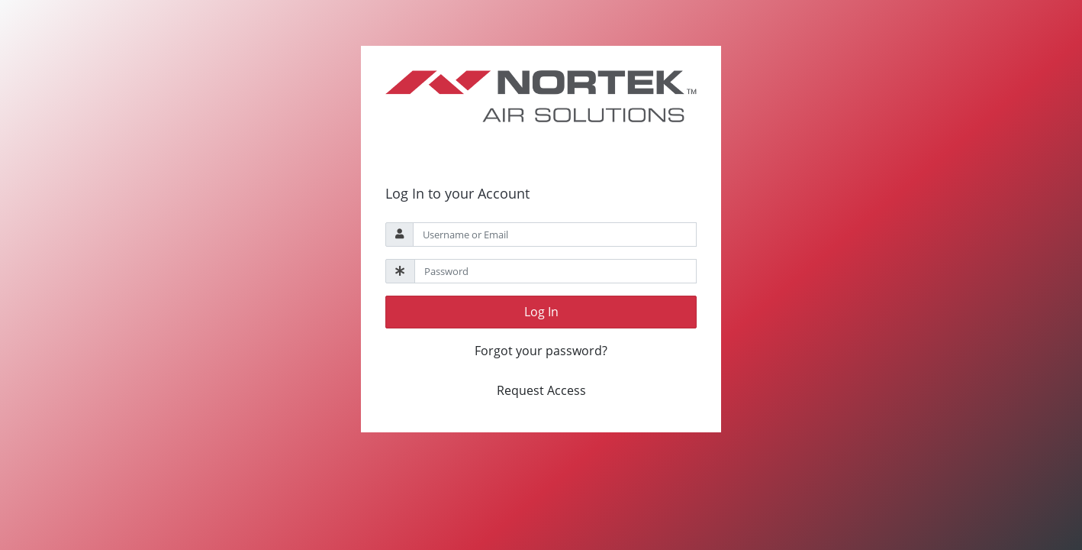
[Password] (555, 271)
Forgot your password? (541, 350)
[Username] (555, 234)
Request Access (541, 390)
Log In (541, 311)
